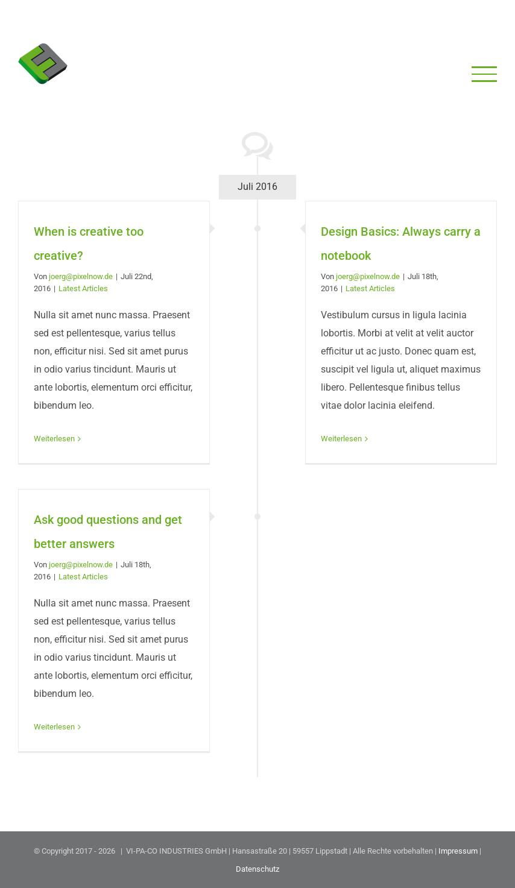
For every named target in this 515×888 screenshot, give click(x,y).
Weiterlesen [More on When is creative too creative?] (54, 438)
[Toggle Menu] (484, 73)
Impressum (458, 850)
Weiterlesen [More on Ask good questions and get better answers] (54, 726)
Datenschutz (257, 869)
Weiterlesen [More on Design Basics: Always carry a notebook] (341, 438)
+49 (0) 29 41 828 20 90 (299, 18)
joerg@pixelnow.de (81, 276)
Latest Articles (83, 288)
